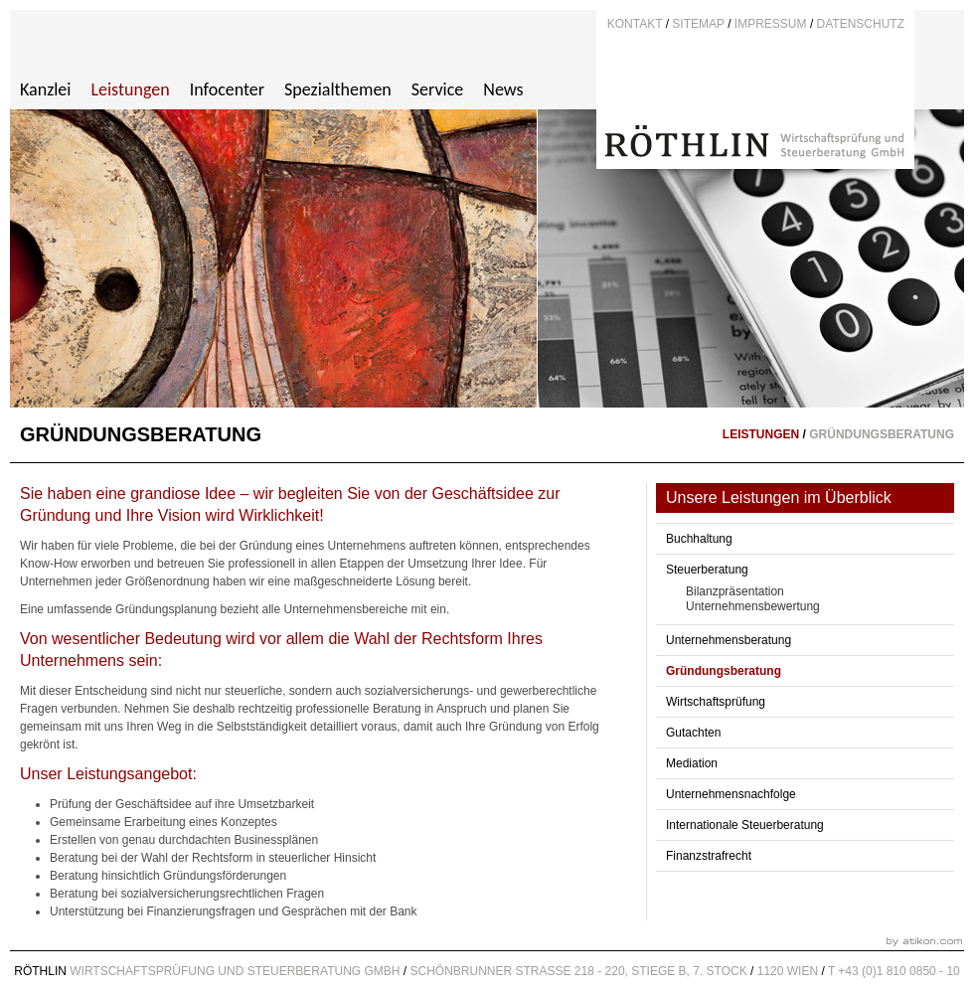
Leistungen (129, 89)
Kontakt (635, 24)
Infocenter (227, 89)
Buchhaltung (699, 539)
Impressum (770, 24)
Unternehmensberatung (728, 640)
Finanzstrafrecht (708, 856)
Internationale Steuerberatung (745, 825)
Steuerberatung (707, 570)
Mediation (692, 763)
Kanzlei (45, 89)
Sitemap (698, 24)
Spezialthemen (338, 89)
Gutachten (693, 733)
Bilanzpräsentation (735, 591)
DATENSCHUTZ (860, 24)
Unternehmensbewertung (753, 606)
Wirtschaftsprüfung (715, 702)
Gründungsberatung (723, 671)
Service (437, 89)
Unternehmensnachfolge (731, 794)
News (503, 89)
